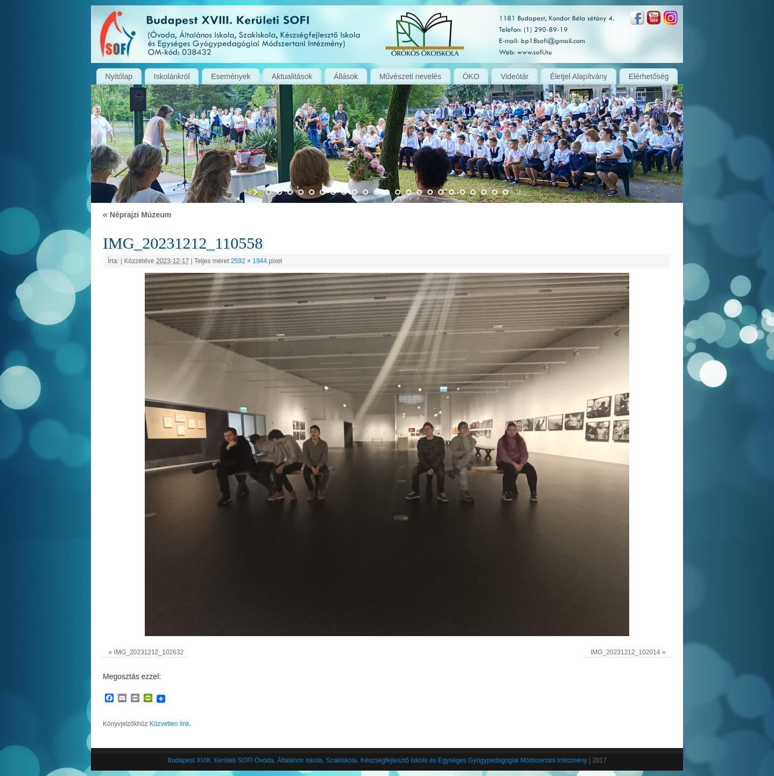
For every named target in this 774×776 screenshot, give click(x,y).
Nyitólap (118, 76)
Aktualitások (292, 76)
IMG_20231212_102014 (625, 652)
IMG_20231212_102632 (149, 652)
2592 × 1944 (249, 261)
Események (230, 76)
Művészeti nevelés (410, 76)
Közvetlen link (169, 724)
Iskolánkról (172, 76)
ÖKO (470, 76)
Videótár (515, 76)
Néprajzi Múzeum (137, 214)
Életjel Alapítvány (579, 76)
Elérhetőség (649, 76)
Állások (346, 76)
